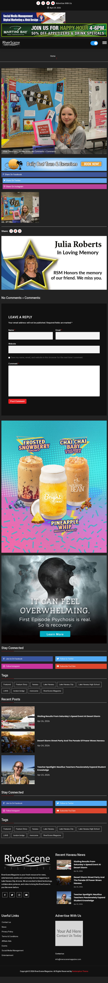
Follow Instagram (13, 666)
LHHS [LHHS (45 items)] (6, 691)
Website (12, 344)
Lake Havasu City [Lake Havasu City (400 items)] (66, 684)
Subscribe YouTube (68, 666)
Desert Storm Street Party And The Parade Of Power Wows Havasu (70, 740)
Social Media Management (12, 950)
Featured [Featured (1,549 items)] (7, 684)
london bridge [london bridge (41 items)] (19, 691)
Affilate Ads (6, 941)
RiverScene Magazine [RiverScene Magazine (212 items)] (52, 691)
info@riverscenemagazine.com (68, 959)
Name (11, 330)
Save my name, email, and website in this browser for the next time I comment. (47, 357)
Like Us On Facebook (14, 659)
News (4, 927)
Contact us (6, 922)
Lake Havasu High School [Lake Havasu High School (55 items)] (89, 684)
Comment (13, 363)
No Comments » (39, 151)
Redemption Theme (80, 971)
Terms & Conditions (10, 936)
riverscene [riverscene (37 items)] (34, 691)
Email (59, 330)
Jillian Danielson (9, 151)
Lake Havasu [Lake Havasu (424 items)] (49, 684)
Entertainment (7, 955)
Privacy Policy (7, 932)
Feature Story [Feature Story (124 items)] (21, 684)
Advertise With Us (64, 3)
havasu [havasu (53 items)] (35, 684)
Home (52, 56)
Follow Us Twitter (67, 659)
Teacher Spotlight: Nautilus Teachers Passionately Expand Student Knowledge (89, 897)
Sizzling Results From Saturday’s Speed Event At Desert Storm (68, 716)
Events (4, 946)
